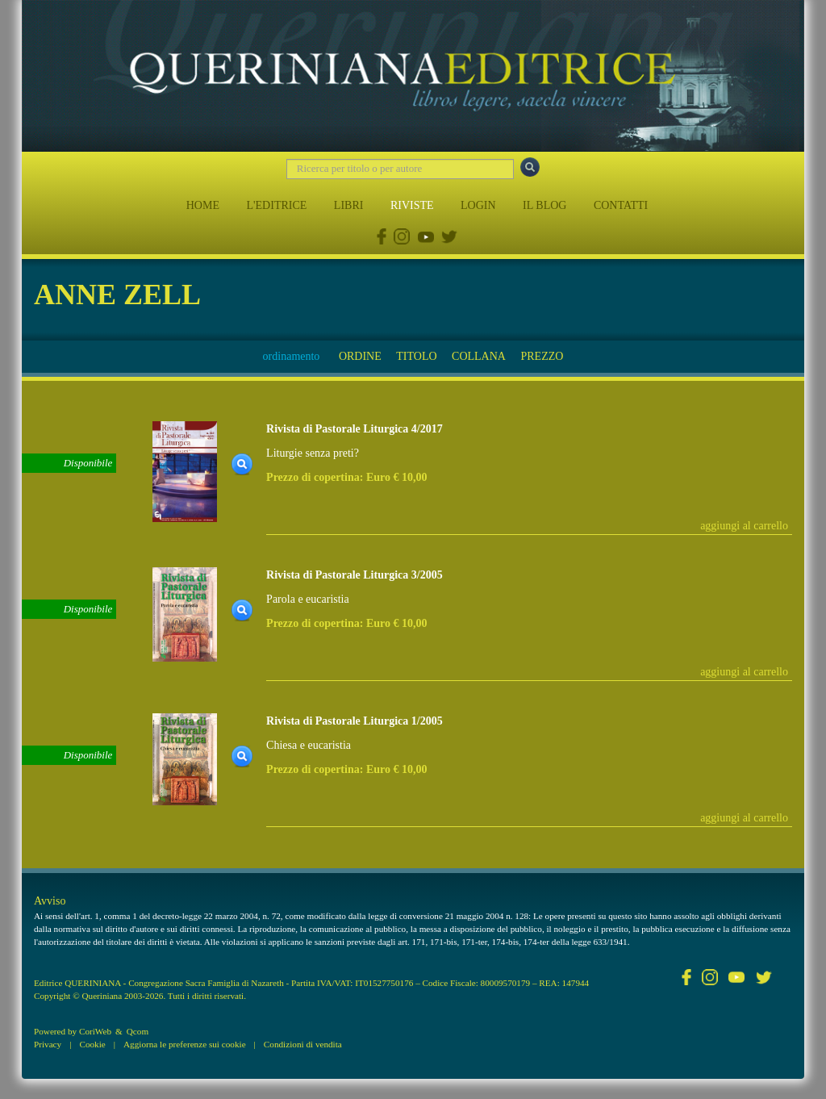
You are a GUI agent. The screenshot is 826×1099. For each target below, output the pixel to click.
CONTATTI (621, 205)
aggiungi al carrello (744, 526)
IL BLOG (544, 205)
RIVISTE (412, 205)
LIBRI (349, 205)
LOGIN (478, 205)
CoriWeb (95, 1031)
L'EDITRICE (276, 205)
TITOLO (416, 356)
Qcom (137, 1031)
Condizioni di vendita (303, 1044)
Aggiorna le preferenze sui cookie (184, 1044)
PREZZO (541, 356)
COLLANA (479, 356)
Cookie (92, 1044)
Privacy (47, 1044)
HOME (202, 205)
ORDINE (360, 356)
